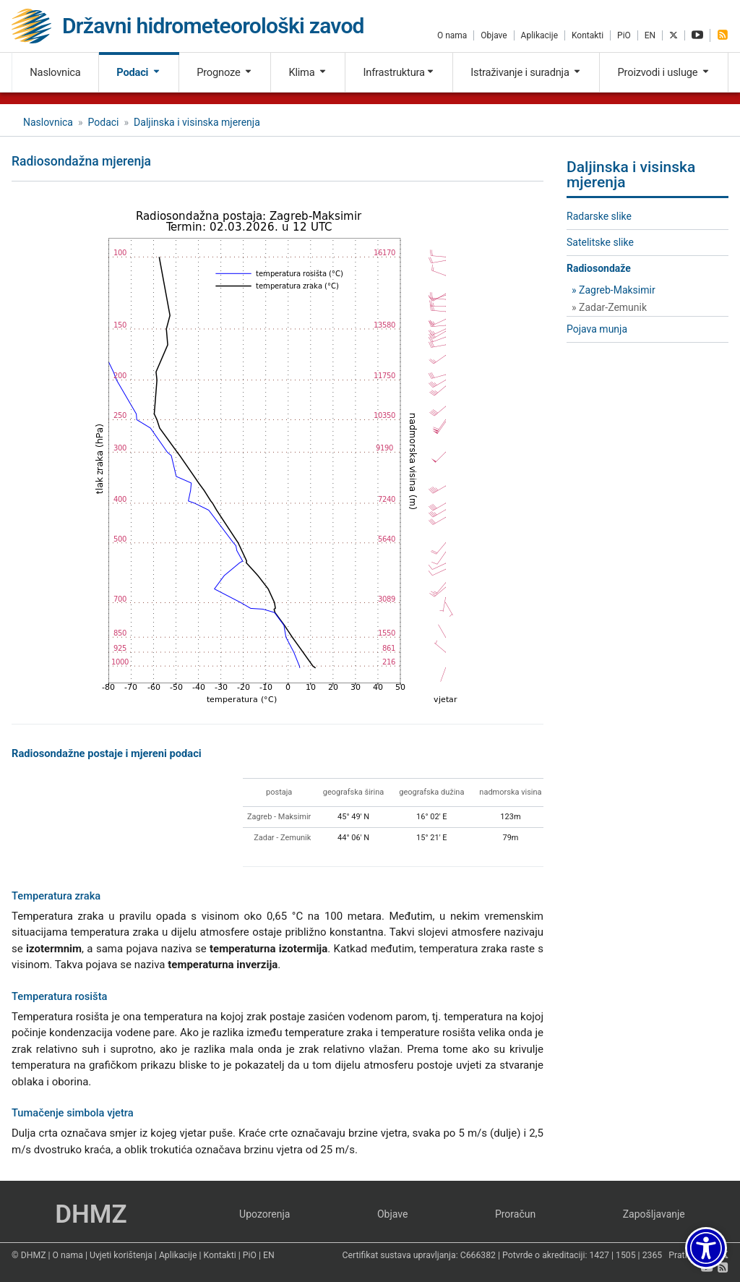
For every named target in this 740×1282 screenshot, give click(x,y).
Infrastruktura (398, 72)
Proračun (515, 1214)
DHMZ (90, 1214)
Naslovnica (55, 72)
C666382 (478, 1255)
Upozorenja (264, 1214)
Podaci (138, 72)
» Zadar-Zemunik (609, 307)
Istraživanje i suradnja (526, 72)
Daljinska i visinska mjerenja (197, 122)
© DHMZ (29, 1255)
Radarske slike (599, 216)
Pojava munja (597, 329)
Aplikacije (539, 35)
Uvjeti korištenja (121, 1255)
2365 (652, 1255)
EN (650, 35)
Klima (307, 72)
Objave (494, 35)
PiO (624, 35)
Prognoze (225, 72)
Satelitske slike (600, 242)
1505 (626, 1255)
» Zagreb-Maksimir (613, 290)
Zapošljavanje (654, 1214)
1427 (599, 1255)
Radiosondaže (599, 268)
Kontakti (587, 35)
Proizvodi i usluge (664, 72)
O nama (452, 35)
